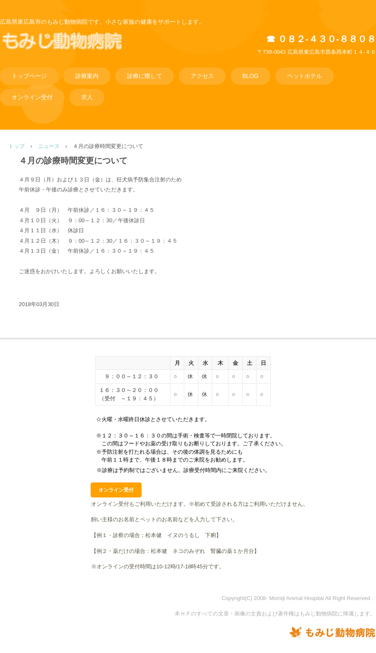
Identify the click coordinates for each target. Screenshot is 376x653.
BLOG (250, 76)
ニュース (49, 146)
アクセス (202, 76)
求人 (87, 97)
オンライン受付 (32, 97)
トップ (16, 146)
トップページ (29, 76)
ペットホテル (304, 76)
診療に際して (144, 76)
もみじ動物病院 (73, 50)
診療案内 (87, 76)
